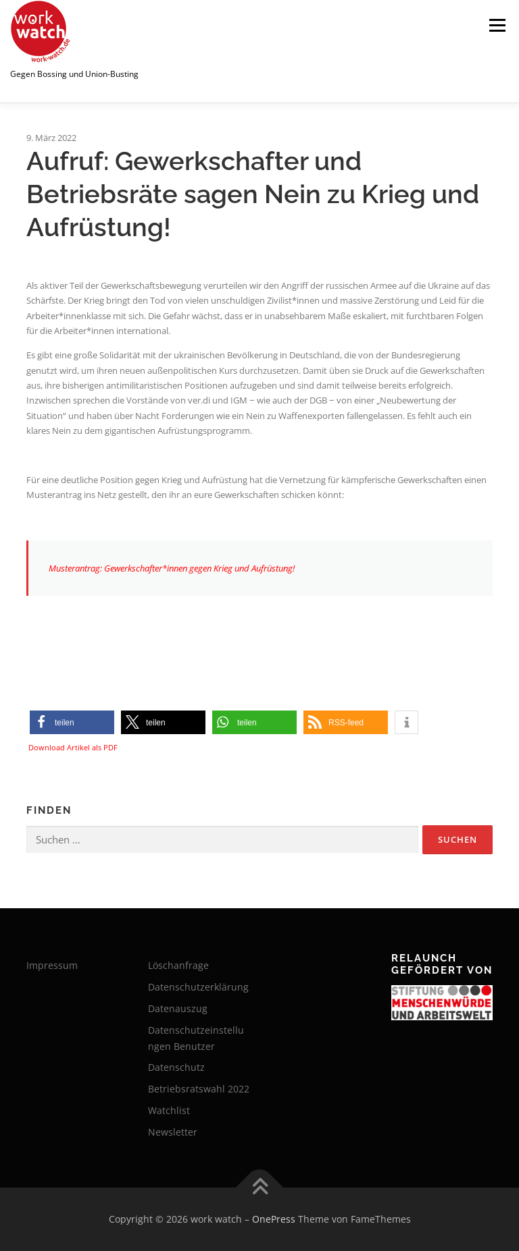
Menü (497, 25)
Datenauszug (177, 1008)
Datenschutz (176, 1067)
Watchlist (169, 1110)
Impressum (52, 965)
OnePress (273, 1219)
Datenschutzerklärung (198, 986)
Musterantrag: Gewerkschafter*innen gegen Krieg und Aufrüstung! (172, 568)
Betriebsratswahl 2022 (198, 1088)
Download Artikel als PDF (73, 747)
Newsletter (172, 1131)
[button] (72, 722)
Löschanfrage (178, 965)
